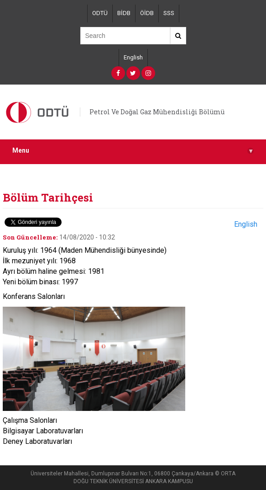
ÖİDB (147, 13)
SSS (168, 13)
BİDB (123, 13)
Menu (133, 150)
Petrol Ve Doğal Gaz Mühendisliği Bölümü (156, 111)
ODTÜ (100, 13)
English (133, 57)
